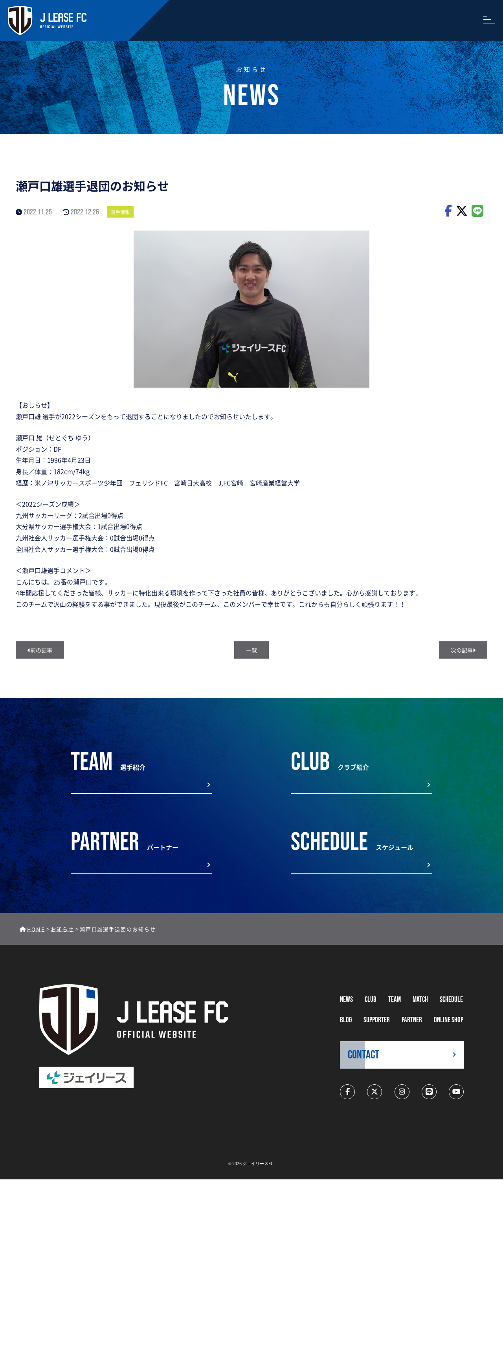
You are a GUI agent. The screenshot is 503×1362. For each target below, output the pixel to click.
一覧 (251, 650)
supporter (376, 1020)
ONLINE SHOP (448, 1020)
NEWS (346, 999)
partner (412, 1020)
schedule (451, 999)
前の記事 (40, 650)
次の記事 (463, 650)
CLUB (370, 999)
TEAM (394, 999)
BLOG (346, 1020)
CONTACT (363, 1055)
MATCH (420, 999)
